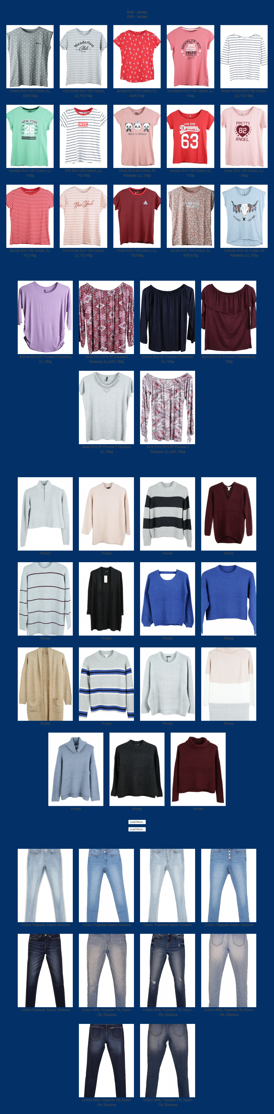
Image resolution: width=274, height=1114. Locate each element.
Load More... (137, 822)
